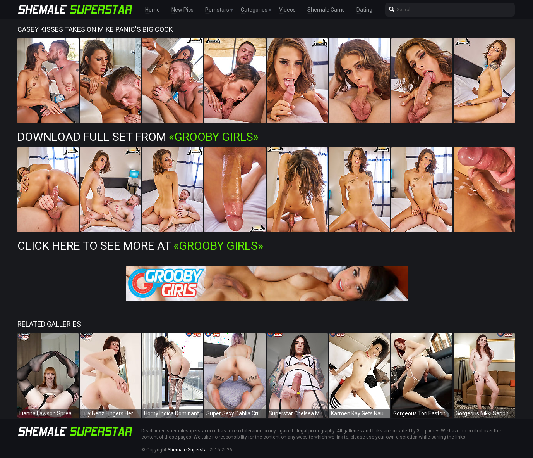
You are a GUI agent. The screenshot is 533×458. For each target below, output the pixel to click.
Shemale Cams (326, 10)
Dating (364, 10)
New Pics (182, 10)
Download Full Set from (138, 136)
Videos (287, 10)
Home (152, 10)
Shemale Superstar (188, 450)
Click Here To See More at (140, 245)
